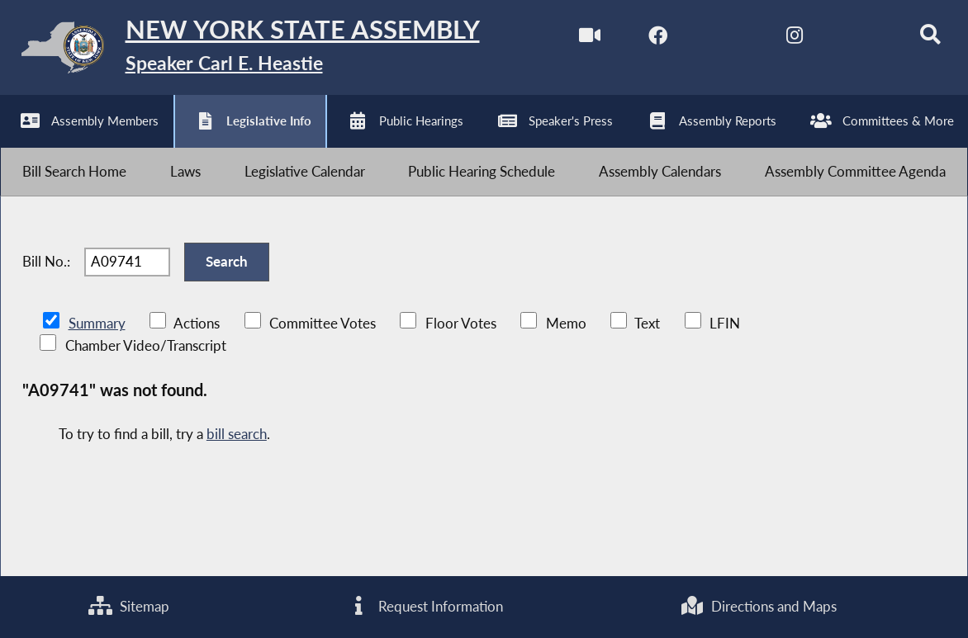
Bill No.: (46, 280)
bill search (236, 457)
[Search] (917, 40)
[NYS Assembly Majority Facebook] (641, 40)
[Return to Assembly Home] (256, 51)
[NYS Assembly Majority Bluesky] (848, 40)
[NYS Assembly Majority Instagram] (779, 40)
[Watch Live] (572, 40)
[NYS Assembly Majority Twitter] (710, 40)
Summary (97, 346)
